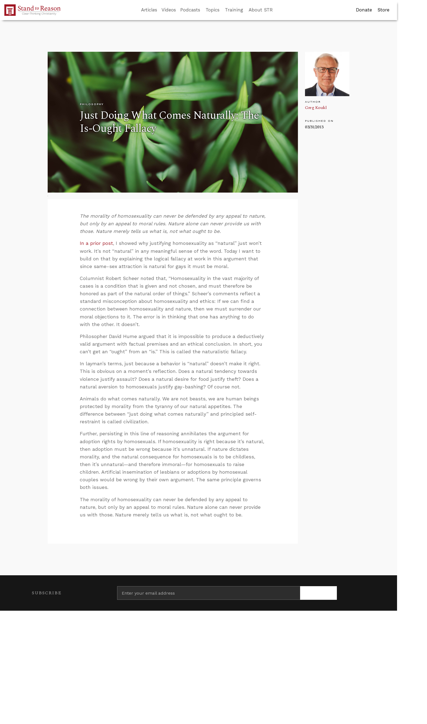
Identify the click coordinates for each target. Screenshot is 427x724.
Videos (168, 10)
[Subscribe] (318, 593)
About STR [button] (261, 10)
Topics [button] (212, 10)
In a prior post (96, 243)
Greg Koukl (316, 107)
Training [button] (234, 10)
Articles (149, 10)
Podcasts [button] (190, 10)
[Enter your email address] (208, 593)
